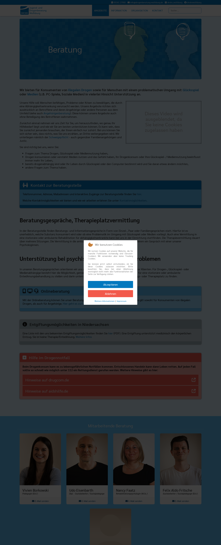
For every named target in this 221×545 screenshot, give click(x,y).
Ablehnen (110, 293)
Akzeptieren (110, 284)
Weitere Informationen (105, 301)
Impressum (121, 301)
